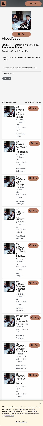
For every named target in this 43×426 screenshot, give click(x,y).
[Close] (40, 404)
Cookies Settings (21, 423)
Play (21, 34)
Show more (9, 74)
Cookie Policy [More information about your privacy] (9, 417)
